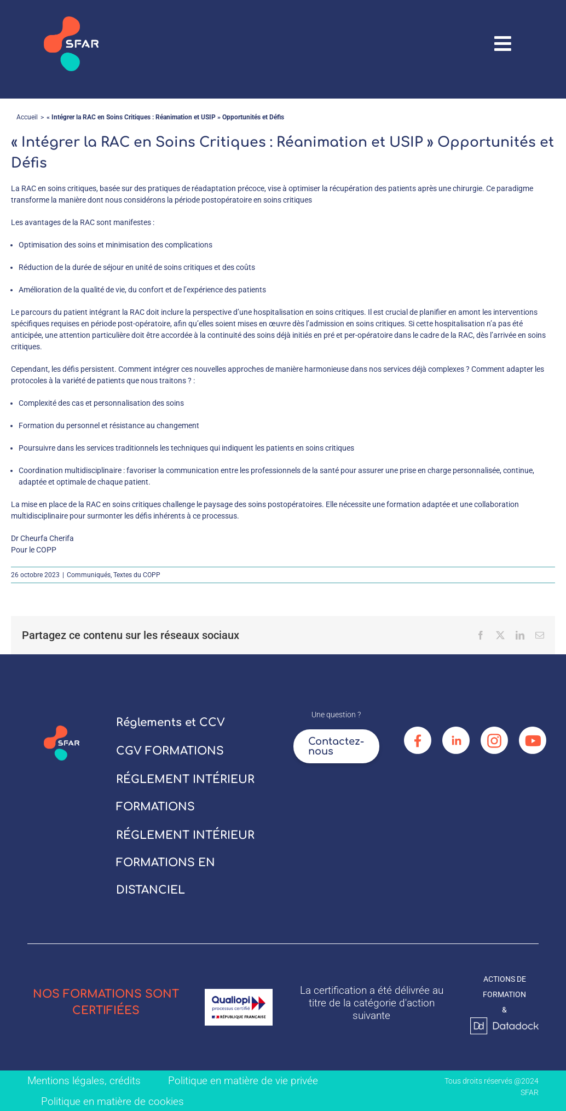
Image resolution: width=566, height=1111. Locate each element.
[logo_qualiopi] (239, 992)
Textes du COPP (136, 575)
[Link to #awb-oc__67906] (503, 44)
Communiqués (89, 575)
